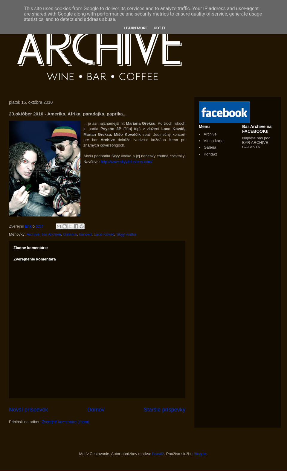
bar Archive (51, 234)
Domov (96, 410)
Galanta (70, 234)
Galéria (210, 147)
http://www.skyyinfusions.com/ (126, 161)
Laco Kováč (104, 234)
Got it (160, 28)
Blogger (200, 454)
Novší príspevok (28, 410)
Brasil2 (158, 454)
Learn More (136, 28)
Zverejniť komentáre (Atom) (65, 422)
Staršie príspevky (165, 410)
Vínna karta (214, 140)
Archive (33, 234)
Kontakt (210, 154)
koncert (85, 234)
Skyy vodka (126, 234)
